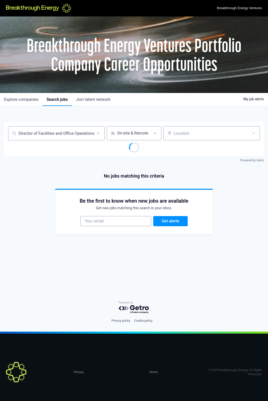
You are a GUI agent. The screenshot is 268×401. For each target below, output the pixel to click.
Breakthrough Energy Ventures (239, 8)
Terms (153, 372)
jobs (57, 99)
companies (21, 99)
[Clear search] (98, 133)
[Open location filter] (253, 133)
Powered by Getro (252, 160)
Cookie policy (143, 320)
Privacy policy (120, 320)
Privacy (79, 372)
